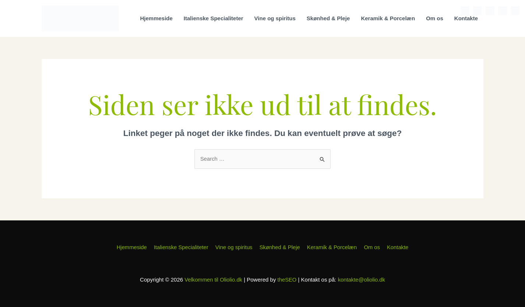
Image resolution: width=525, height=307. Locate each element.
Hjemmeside (156, 18)
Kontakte (466, 18)
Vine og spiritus (275, 18)
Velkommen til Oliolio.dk (213, 279)
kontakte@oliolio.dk (362, 279)
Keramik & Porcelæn (388, 18)
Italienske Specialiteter (213, 18)
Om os (434, 18)
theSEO (287, 279)
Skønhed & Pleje (328, 18)
